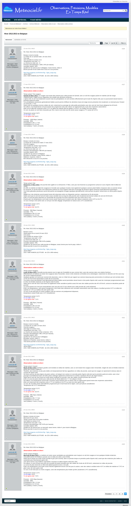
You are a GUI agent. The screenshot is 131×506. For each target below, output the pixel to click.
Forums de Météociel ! (15, 24)
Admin (120, 501)
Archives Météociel (34, 24)
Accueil (6, 24)
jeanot (12, 57)
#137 (123, 84)
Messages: (10, 64)
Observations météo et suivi (48, 24)
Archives (25, 24)
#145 (123, 444)
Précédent (108, 494)
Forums (7, 20)
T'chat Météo (35, 20)
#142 (123, 317)
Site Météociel (20, 20)
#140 (123, 225)
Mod (125, 501)
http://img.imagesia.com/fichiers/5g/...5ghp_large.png (40, 72)
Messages (8, 39)
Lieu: (8, 65)
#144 (123, 410)
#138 (123, 134)
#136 (123, 48)
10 (125, 494)
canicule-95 (12, 92)
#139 (123, 173)
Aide (101, 501)
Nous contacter (110, 501)
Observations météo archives (65, 24)
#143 (123, 356)
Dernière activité (20, 39)
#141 (123, 261)
